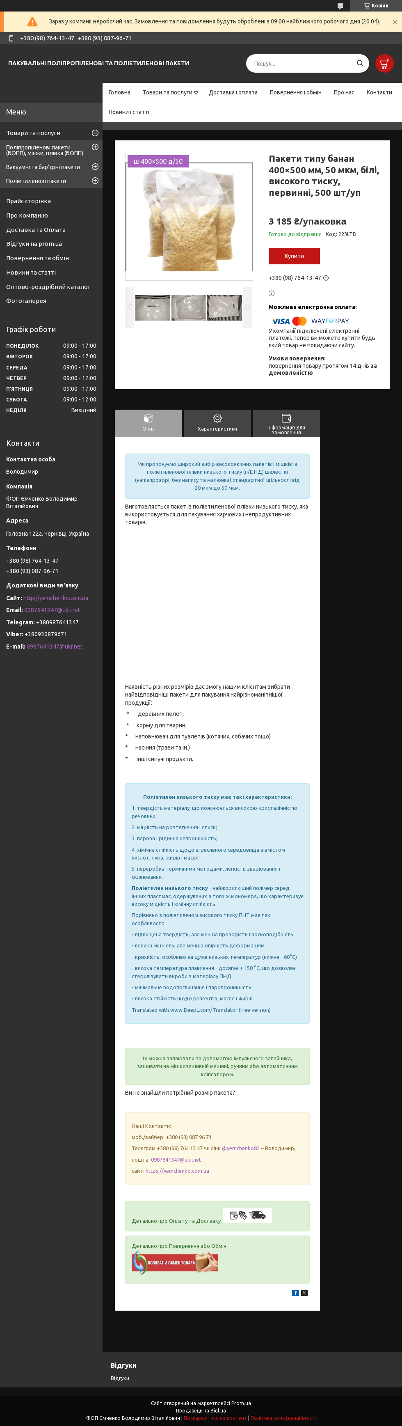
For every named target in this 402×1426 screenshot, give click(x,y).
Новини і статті (129, 112)
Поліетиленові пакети (36, 181)
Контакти (379, 92)
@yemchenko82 (241, 1148)
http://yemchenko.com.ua (55, 598)
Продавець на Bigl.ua (201, 1410)
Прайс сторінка (28, 200)
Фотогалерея (26, 300)
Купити (294, 256)
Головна (119, 92)
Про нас (344, 92)
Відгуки (120, 1378)
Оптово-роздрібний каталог (48, 286)
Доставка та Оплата (36, 229)
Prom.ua (241, 1403)
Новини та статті (31, 272)
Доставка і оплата (233, 92)
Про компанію (27, 215)
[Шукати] (360, 63)
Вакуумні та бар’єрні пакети (43, 167)
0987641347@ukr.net (176, 1159)
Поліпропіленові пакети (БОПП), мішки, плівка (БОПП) (44, 150)
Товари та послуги (167, 92)
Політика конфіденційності (283, 1418)
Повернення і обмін (296, 92)
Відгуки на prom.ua (34, 243)
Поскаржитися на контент (215, 1418)
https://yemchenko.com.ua (177, 1171)
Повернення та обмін (37, 257)
